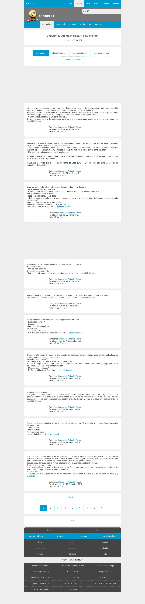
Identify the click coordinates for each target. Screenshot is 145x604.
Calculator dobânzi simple (105, 583)
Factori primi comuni (40, 572)
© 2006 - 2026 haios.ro (72, 560)
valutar (40, 554)
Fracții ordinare (72, 572)
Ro (27, 3)
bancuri (79, 3)
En (33, 3)
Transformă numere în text (72, 566)
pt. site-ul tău (85, 24)
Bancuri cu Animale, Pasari (69, 127)
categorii (72, 24)
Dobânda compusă (72, 583)
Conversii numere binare (40, 578)
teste (88, 3)
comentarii (60, 24)
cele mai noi (47, 24)
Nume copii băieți (40, 589)
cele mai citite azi (80, 53)
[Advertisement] (72, 84)
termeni (84, 536)
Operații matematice (40, 583)
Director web (72, 589)
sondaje (72, 554)
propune (98, 24)
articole (116, 3)
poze (70, 3)
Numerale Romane (40, 566)
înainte (71, 497)
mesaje (106, 3)
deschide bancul (34, 121)
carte (105, 554)
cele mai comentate (72, 60)
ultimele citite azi (59, 53)
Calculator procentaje (105, 566)
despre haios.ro (36, 536)
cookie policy (109, 536)
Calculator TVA (72, 578)
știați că (40, 548)
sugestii (60, 536)
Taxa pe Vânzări (105, 572)
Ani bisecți (104, 578)
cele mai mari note (101, 53)
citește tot (42, 165)
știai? (96, 3)
